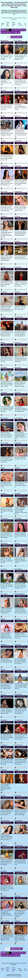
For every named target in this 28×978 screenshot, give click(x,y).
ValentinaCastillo (19, 317)
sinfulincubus (18, 165)
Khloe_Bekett (4, 594)
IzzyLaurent (3, 317)
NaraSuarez (3, 493)
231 (16, 32)
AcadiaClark (4, 770)
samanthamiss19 (19, 871)
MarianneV (3, 90)
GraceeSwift (18, 65)
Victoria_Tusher (4, 443)
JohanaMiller (4, 367)
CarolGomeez (18, 644)
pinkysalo (3, 619)
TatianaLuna (18, 342)
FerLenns (17, 770)
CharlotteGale (4, 543)
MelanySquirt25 (18, 820)
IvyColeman (3, 896)
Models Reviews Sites (14, 24)
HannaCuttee (18, 367)
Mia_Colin (17, 90)
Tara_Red (3, 141)
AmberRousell (18, 191)
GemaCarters (4, 745)
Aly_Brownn (4, 569)
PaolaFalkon (4, 845)
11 (10, 32)
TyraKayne (17, 543)
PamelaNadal (4, 720)
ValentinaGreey (18, 694)
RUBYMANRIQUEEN (20, 594)
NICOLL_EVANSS (5, 921)
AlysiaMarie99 (4, 165)
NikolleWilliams (18, 569)
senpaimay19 (18, 443)
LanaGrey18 (4, 292)
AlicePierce (17, 292)
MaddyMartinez (4, 40)
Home (8, 37)
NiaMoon (3, 342)
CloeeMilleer (4, 871)
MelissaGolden (4, 418)
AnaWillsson (4, 216)
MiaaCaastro (18, 392)
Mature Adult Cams (7, 24)
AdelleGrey (17, 241)
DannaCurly (17, 619)
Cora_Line (3, 694)
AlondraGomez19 (5, 820)
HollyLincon (18, 116)
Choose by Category (16, 37)
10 (7, 32)
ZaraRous (3, 669)
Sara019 (3, 468)
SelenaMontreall (19, 720)
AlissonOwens (4, 518)
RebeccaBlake (18, 518)
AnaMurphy (3, 65)
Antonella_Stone (19, 845)
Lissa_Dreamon (18, 418)
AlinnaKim (17, 468)
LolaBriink (3, 267)
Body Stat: (7, 42)
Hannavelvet (4, 644)
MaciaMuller (18, 493)
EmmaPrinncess (19, 745)
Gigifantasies (4, 241)
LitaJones (3, 795)
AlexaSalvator (18, 669)
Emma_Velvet (4, 191)
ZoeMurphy (17, 921)
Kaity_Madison (18, 141)
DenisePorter (18, 795)
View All (4, 30)
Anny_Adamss (18, 40)
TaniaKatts (17, 216)
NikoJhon (3, 116)
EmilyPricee (17, 896)
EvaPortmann (18, 267)
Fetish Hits (19, 975)
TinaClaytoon (4, 392)
